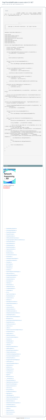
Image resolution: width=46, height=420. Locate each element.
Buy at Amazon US (6, 186)
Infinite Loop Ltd (27, 418)
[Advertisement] (8, 208)
